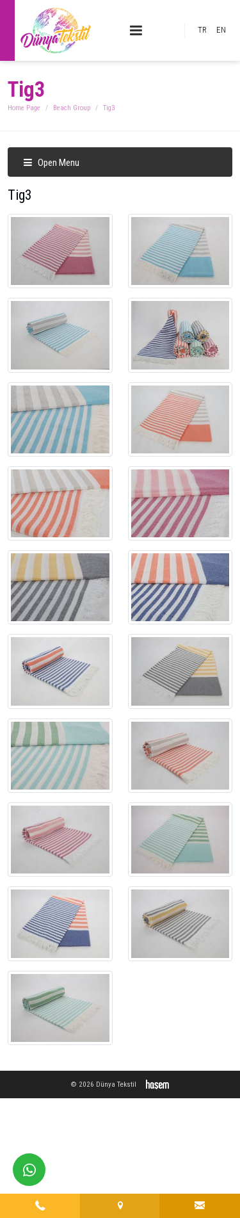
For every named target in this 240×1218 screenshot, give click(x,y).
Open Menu (51, 162)
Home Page (24, 108)
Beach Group (71, 108)
